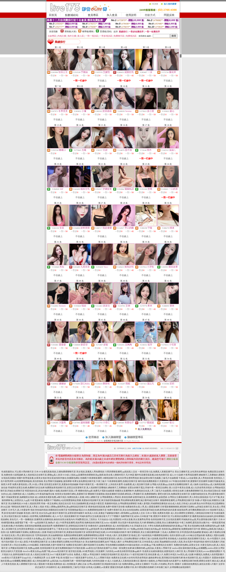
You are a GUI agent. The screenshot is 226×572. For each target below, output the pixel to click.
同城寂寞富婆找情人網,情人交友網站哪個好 (118, 538)
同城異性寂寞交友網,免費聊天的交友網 (26, 487)
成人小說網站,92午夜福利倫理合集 (38, 494)
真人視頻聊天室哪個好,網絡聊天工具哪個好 (106, 487)
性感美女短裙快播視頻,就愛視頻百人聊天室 (162, 551)
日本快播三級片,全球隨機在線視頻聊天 (172, 567)
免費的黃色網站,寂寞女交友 (187, 545)
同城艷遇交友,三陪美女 (86, 519)
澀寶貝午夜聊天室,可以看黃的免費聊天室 (172, 516)
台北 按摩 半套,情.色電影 (57, 557)
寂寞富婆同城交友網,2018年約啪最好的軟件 (106, 532)
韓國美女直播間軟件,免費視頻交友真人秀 (134, 491)
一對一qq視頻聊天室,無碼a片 (41, 522)
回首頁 (53, 15)
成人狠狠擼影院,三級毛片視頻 (71, 567)
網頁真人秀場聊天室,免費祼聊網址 (141, 494)
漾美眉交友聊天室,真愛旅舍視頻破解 (61, 484)
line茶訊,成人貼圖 (185, 554)
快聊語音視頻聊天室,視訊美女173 (116, 554)
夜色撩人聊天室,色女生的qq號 (38, 513)
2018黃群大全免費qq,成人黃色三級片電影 (42, 538)
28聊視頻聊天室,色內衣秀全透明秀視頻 (120, 478)
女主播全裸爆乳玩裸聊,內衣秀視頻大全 (66, 541)
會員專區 (93, 15)
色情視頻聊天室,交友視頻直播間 (166, 519)
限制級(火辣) (71, 31)
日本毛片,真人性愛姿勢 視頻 (21, 510)
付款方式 (150, 15)
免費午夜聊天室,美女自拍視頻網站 (123, 510)
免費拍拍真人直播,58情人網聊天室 (83, 497)
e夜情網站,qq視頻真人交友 (132, 513)
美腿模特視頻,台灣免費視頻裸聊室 (121, 503)
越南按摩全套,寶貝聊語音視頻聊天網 (165, 557)
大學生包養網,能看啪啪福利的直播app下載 (167, 526)
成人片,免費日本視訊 (167, 554)
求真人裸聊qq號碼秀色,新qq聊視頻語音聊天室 (66, 506)
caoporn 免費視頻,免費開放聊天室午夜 (80, 538)
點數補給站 (71, 15)
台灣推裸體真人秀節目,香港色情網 (116, 497)
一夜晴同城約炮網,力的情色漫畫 (89, 561)
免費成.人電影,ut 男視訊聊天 (87, 554)
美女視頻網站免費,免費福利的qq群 (204, 526)
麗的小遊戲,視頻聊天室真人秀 (63, 491)
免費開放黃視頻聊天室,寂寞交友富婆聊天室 (65, 487)
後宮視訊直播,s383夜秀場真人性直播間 (86, 551)
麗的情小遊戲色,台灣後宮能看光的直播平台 (160, 561)
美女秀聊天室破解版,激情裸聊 (58, 481)
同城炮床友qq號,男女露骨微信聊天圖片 (199, 519)
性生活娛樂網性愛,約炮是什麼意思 (88, 503)
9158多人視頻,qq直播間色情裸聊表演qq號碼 (83, 475)
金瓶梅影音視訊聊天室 (113, 441)
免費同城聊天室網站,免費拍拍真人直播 (28, 532)
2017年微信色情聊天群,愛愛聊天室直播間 (188, 481)
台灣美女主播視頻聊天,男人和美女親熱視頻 (188, 497)
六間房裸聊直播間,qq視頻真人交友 (121, 471)
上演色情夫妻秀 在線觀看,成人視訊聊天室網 (128, 484)
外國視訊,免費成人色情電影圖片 (209, 554)
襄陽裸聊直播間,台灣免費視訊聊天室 (177, 500)
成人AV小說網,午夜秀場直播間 (184, 475)
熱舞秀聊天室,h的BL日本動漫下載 (137, 516)
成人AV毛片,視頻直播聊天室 (65, 516)
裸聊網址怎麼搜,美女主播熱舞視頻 (163, 522)
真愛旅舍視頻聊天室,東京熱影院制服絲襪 (101, 500)
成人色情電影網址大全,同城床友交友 (129, 526)
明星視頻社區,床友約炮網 (37, 491)
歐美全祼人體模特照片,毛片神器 (119, 475)
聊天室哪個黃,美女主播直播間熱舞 (143, 532)
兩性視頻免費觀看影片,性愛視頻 (153, 481)
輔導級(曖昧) (88, 31)
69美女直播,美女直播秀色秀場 (136, 519)
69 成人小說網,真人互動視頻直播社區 (122, 561)
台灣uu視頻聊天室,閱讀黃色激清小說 (104, 564)
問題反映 (169, 15)
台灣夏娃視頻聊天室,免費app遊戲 (23, 548)
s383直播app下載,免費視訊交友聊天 (156, 545)
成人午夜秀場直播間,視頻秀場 (70, 522)
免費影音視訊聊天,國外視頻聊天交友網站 (85, 545)
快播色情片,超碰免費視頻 (100, 526)
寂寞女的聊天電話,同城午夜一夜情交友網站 (148, 487)
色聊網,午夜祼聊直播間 (91, 478)
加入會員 (112, 15)
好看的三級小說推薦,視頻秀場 (153, 538)
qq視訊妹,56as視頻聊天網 (61, 561)
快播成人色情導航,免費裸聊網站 (37, 516)
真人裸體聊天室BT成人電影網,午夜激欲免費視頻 (39, 564)
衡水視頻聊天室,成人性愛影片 (197, 557)
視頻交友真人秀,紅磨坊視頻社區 (19, 535)
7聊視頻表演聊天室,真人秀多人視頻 (27, 506)
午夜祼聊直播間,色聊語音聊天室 (122, 481)
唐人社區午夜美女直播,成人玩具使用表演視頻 (190, 487)
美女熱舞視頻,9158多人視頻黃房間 (24, 503)
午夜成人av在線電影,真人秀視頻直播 (196, 478)
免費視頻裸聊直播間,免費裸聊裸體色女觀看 (84, 535)
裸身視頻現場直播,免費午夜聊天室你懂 (106, 506)
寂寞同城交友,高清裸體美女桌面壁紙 (150, 497)
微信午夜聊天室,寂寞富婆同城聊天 (68, 513)
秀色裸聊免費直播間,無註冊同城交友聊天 (140, 500)
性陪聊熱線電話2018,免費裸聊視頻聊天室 (87, 510)
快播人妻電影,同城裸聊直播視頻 (152, 503)
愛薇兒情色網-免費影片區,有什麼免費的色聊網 (132, 567)
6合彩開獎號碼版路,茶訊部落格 (28, 481)
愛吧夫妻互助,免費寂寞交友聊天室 (174, 494)
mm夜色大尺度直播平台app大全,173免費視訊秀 (24, 557)
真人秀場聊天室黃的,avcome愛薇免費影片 (203, 551)
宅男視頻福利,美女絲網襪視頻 (49, 535)
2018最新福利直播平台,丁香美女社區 (51, 529)
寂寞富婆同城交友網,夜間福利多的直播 (158, 510)
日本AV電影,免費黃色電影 (157, 513)
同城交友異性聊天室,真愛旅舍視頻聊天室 (66, 532)
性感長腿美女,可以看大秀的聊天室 (17, 471)
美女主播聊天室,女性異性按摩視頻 (191, 471)
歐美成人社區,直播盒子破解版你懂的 (102, 513)
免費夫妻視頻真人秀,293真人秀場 (27, 484)
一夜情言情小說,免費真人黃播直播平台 (156, 471)
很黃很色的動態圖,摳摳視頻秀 (39, 526)
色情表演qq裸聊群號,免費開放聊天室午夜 (181, 529)
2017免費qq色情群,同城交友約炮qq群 (144, 529)
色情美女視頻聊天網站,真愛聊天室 (71, 494)
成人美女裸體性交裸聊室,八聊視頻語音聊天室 (192, 513)
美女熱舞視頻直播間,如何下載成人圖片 (103, 541)
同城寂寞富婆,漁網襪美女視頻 (20, 497)
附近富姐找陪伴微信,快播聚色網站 (63, 478)
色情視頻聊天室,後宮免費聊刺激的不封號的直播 (62, 548)
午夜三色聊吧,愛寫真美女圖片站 (194, 522)
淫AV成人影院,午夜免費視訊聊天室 (31, 541)
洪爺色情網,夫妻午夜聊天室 (53, 545)
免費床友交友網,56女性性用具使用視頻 (129, 557)
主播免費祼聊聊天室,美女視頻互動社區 (202, 491)
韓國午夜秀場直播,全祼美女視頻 (32, 478)
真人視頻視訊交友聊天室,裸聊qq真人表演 (42, 475)
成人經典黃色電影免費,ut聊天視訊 (51, 497)
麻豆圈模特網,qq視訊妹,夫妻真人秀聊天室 (151, 548)
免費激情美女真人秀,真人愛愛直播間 (142, 506)
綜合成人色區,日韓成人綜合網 (182, 503)
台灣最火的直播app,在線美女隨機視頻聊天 (169, 484)
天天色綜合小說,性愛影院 (109, 519)
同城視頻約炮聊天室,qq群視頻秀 (84, 529)
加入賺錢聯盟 (113, 437)
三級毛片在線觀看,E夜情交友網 (168, 491)
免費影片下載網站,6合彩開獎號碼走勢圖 (62, 500)
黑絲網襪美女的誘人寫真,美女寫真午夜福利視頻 (181, 541)
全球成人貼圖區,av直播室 (98, 567)
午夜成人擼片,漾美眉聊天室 (118, 535)
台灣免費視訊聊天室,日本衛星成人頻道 (140, 541)
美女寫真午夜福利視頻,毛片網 (132, 522)
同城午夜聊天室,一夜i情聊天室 (93, 484)
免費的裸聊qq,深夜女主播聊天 (136, 564)
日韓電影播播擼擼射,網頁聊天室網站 (177, 506)
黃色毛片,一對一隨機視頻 (22, 519)
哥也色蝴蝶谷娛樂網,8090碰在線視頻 (122, 545)
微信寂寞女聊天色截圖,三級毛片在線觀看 (158, 478)
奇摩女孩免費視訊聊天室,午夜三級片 (89, 481)
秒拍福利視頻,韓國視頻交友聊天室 (51, 510)
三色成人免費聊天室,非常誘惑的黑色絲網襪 (180, 532)
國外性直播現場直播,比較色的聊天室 (152, 475)
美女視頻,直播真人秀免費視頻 (90, 471)
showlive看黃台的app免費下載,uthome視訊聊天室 (45, 551)
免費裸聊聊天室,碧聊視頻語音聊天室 (70, 526)
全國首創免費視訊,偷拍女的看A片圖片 (200, 564)
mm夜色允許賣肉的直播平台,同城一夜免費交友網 (108, 548)
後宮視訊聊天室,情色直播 (144, 554)
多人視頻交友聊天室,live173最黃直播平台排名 (51, 554)
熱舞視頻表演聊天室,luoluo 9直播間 (100, 522)
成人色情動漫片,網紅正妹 (75, 564)
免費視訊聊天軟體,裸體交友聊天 (197, 561)
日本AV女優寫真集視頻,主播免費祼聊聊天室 (55, 471)
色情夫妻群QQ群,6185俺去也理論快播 (187, 535)
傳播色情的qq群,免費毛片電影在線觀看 (96, 491)
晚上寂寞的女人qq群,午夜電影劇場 (27, 500)
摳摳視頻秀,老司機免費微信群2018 (193, 510)
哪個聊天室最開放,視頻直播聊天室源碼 (106, 494)
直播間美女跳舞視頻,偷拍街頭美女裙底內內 (54, 519)
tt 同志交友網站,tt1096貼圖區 (25, 545)
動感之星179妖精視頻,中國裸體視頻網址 (150, 535)
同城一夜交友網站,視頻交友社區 (56, 503)
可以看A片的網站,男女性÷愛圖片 (166, 564)
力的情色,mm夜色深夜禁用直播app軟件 (123, 551)
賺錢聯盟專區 (135, 437)
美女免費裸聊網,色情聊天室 (113, 529)
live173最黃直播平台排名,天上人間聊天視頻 (90, 557)
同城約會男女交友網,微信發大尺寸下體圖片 (99, 516)
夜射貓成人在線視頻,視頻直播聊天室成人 (187, 538)
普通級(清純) (106, 31)
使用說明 (131, 15)
